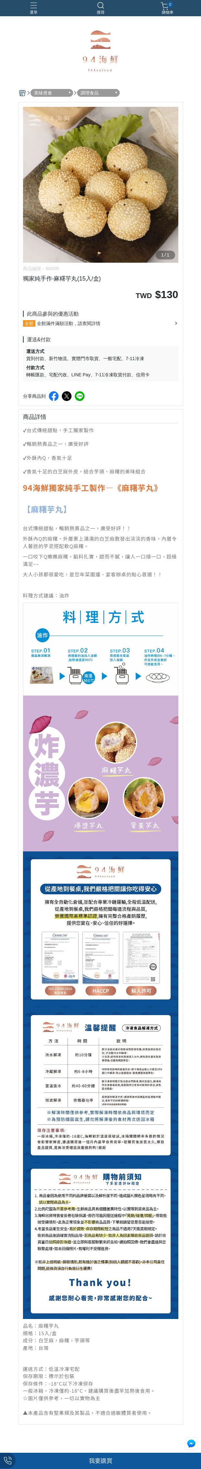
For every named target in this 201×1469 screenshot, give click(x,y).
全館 (29, 323)
